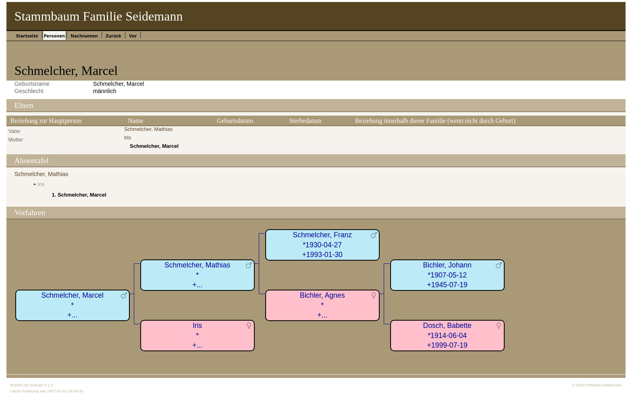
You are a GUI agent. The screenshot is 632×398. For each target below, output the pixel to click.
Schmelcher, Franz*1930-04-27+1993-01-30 (322, 245)
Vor (133, 36)
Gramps (36, 385)
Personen (54, 36)
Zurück (113, 36)
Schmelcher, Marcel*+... (72, 305)
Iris (127, 138)
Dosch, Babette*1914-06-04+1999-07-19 (447, 335)
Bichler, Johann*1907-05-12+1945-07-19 (447, 275)
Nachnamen (84, 36)
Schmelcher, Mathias (148, 129)
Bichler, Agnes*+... (322, 305)
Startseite (27, 36)
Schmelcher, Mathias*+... (197, 275)
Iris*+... (197, 335)
